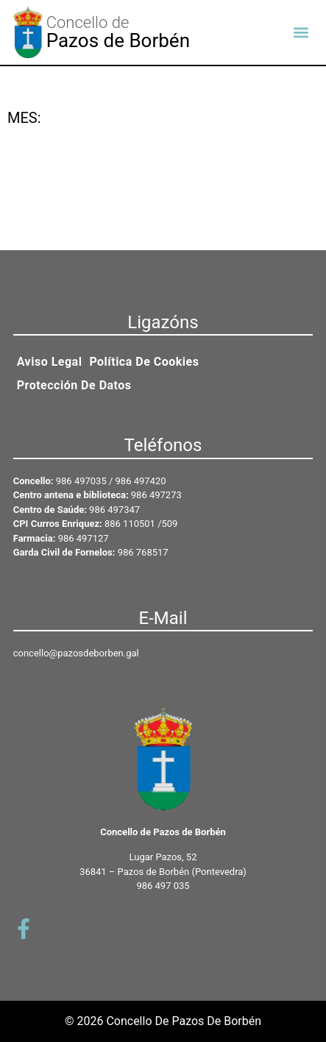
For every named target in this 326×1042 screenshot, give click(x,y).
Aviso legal (49, 362)
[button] (300, 32)
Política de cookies (144, 362)
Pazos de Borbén (118, 40)
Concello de (88, 22)
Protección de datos (74, 385)
